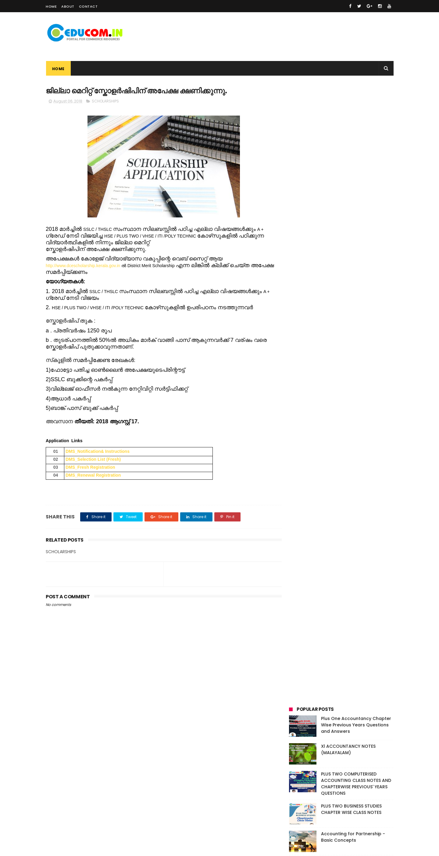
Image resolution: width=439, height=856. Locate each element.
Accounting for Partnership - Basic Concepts (353, 216)
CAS (358, 357)
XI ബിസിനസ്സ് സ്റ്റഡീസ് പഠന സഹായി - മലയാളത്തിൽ (349, 243)
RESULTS (351, 379)
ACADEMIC (302, 345)
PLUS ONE (300, 379)
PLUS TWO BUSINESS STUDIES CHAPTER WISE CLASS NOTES (351, 188)
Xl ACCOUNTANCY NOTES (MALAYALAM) (348, 128)
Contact (88, 6)
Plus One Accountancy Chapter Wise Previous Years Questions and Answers (356, 103)
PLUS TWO (326, 379)
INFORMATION (363, 368)
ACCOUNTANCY (334, 345)
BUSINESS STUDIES (308, 357)
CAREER (339, 357)
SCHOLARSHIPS (105, 101)
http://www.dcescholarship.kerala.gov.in (83, 265)
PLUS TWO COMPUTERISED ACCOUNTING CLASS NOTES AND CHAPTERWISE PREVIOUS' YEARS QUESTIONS (356, 162)
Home (51, 6)
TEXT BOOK (337, 390)
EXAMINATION (304, 368)
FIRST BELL (334, 368)
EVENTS (376, 357)
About (67, 6)
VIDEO (361, 390)
